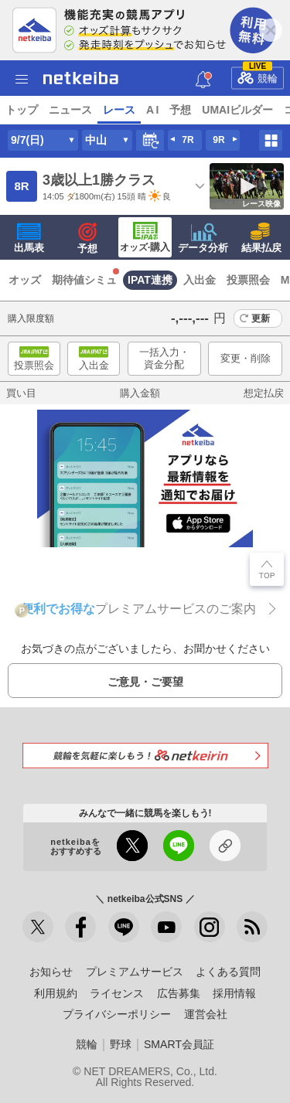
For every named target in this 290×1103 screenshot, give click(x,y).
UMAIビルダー (237, 110)
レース (119, 110)
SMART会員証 (179, 1044)
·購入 (145, 237)
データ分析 (203, 238)
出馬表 (29, 238)
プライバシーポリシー (117, 1014)
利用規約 (55, 993)
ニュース (70, 110)
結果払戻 (261, 238)
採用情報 (234, 993)
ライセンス (117, 993)
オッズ (25, 280)
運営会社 (205, 1014)
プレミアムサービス (134, 971)
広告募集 (178, 993)
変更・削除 (245, 358)
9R (218, 139)
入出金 (199, 280)
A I (152, 110)
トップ (21, 110)
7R (187, 139)
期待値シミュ (84, 280)
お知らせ (51, 971)
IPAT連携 (150, 280)
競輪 (257, 74)
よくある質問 (228, 971)
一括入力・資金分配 (164, 358)
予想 (180, 110)
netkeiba (80, 78)
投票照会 (248, 280)
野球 (120, 1044)
